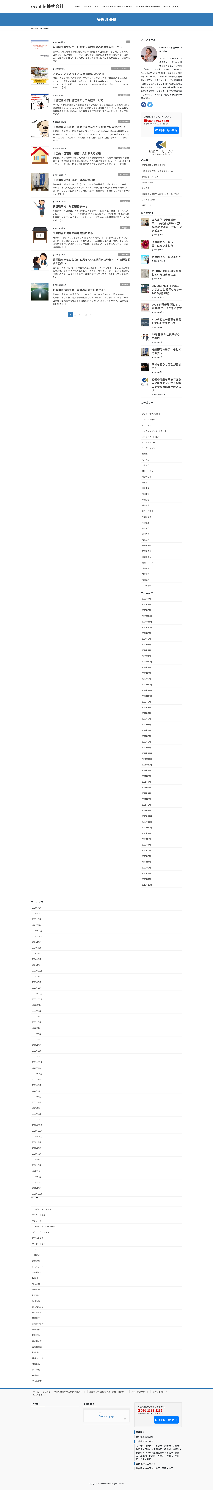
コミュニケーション (121, 68)
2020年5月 (146, 856)
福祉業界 (145, 539)
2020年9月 (146, 833)
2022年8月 (146, 707)
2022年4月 (146, 730)
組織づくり (146, 556)
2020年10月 (147, 827)
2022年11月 (147, 690)
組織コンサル (147, 562)
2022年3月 (146, 736)
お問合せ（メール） (150, 176)
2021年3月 (146, 799)
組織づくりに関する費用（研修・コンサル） (161, 193)
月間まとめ (146, 516)
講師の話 (145, 568)
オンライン (146, 425)
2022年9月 (146, 701)
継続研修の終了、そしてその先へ (166, 351)
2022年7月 (146, 713)
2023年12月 (147, 661)
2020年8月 (146, 839)
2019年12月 (147, 884)
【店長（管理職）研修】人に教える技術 (77, 153)
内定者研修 (146, 476)
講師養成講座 (147, 182)
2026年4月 (146, 598)
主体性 (145, 453)
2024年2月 (146, 650)
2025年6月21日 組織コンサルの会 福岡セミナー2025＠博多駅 (167, 289)
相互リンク (146, 205)
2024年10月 (147, 627)
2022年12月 (147, 684)
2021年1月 (146, 810)
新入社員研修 (147, 511)
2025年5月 (146, 610)
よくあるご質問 (148, 199)
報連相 (145, 482)
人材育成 (125, 201)
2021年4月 (146, 793)
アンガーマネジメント (151, 413)
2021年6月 (146, 787)
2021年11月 (147, 759)
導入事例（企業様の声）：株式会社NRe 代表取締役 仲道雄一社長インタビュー (167, 225)
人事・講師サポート (140, 1391)
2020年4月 (146, 862)
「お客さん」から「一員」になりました (165, 243)
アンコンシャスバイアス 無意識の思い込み (78, 74)
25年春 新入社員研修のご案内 (166, 336)
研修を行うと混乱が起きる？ (166, 366)
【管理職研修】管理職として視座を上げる (78, 100)
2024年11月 (147, 621)
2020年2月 (146, 873)
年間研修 (145, 499)
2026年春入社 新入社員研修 (153, 165)
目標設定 (145, 522)
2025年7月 (146, 604)
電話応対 (145, 579)
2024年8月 (146, 633)
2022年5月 (146, 724)
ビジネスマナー (148, 442)
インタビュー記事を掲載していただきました (166, 321)
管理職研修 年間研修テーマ (70, 206)
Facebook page (106, 1416)
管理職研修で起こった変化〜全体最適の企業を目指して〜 (87, 47)
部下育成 (145, 574)
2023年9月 (146, 667)
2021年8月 (146, 776)
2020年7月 (146, 844)
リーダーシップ (148, 448)
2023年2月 (146, 679)
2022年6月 (146, 718)
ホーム (36, 1391)
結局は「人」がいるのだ (166, 257)
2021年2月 (146, 804)
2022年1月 (146, 747)
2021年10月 (147, 764)
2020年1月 (146, 879)
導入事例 (145, 488)
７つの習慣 (146, 585)
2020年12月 (147, 816)
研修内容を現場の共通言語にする (73, 233)
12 (85, 315)
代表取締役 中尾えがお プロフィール (157, 170)
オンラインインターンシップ (154, 431)
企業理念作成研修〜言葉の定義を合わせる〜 (79, 290)
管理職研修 (124, 95)
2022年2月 (146, 741)
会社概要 (145, 188)
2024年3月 (146, 644)
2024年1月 (146, 656)
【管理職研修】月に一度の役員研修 (74, 180)
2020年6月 (146, 850)
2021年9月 (146, 770)
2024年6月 (146, 638)
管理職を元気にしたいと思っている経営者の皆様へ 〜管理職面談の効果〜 (91, 261)
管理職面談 (146, 551)
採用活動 (145, 505)
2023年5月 (146, 673)
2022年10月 (147, 696)
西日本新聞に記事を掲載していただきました (166, 272)
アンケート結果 (148, 419)
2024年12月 (147, 616)
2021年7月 (146, 781)
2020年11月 (147, 821)
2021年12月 (147, 753)
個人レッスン (147, 471)
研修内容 (145, 534)
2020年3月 (146, 867)
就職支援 (145, 494)
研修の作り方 (147, 528)
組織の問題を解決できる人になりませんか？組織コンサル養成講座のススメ (166, 384)
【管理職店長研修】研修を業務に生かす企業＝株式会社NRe (89, 127)
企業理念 (125, 284)
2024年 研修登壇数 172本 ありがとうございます (167, 306)
